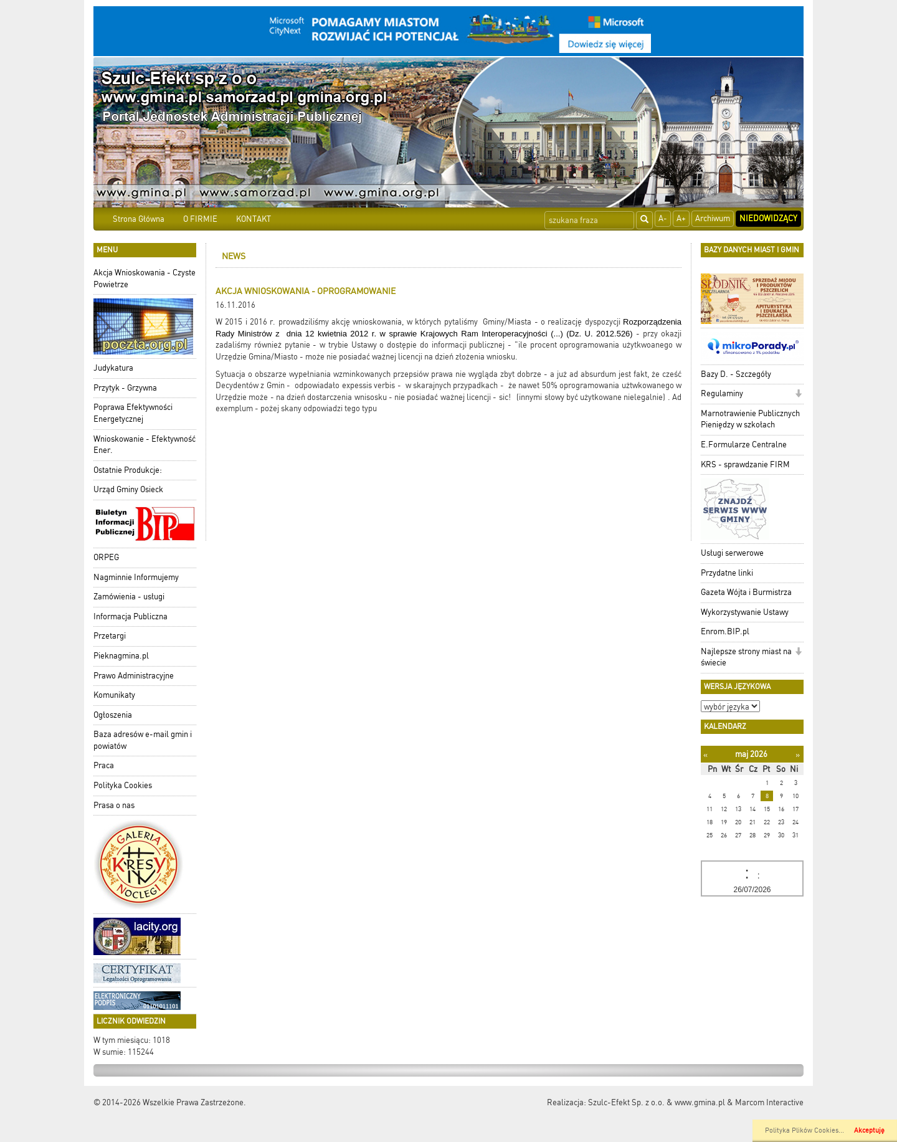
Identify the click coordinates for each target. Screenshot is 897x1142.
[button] (798, 394)
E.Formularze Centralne (744, 444)
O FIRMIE (200, 219)
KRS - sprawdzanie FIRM (745, 464)
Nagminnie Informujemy (136, 577)
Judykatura (113, 368)
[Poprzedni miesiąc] (705, 754)
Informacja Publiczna (130, 616)
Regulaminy (722, 393)
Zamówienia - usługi (128, 596)
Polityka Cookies (122, 785)
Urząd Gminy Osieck (128, 489)
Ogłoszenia (112, 715)
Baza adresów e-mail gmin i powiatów (142, 740)
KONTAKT (253, 219)
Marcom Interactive (769, 1102)
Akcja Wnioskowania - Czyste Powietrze (144, 278)
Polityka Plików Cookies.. (803, 1130)
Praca (103, 765)
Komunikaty (114, 695)
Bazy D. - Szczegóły (736, 374)
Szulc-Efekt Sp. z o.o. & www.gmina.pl (656, 1102)
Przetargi (109, 635)
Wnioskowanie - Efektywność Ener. (144, 444)
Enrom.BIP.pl (725, 631)
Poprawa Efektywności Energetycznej (133, 413)
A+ (681, 218)
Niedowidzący (768, 218)
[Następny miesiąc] (797, 754)
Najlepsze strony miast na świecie (746, 657)
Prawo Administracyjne (133, 675)
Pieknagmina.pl (121, 655)
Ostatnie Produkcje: (127, 470)
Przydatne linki (727, 573)
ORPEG (106, 557)
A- (662, 218)
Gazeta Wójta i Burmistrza (746, 592)
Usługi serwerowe (732, 553)
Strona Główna (138, 219)
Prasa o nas (114, 805)
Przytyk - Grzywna (125, 388)
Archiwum (712, 218)
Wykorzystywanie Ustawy (745, 612)
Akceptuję (869, 1130)
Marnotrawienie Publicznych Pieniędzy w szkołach (750, 419)
